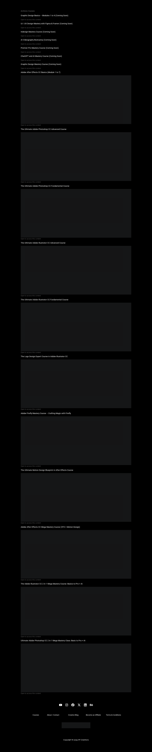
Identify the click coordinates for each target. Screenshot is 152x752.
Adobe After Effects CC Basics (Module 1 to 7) (40, 72)
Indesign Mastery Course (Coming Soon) (38, 32)
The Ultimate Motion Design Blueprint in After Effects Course (47, 470)
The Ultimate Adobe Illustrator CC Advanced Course (43, 243)
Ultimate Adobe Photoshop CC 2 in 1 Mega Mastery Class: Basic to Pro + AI (53, 640)
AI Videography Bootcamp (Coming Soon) (38, 40)
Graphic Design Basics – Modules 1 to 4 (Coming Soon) (44, 15)
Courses (36, 715)
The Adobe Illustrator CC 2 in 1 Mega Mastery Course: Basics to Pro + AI (51, 584)
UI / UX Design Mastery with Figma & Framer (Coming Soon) (47, 23)
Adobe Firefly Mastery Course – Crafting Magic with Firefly (46, 413)
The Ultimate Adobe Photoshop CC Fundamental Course (45, 186)
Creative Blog (73, 715)
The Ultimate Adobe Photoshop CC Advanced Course (43, 129)
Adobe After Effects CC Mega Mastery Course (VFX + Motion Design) (50, 527)
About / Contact (53, 715)
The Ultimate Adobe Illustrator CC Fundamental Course (44, 299)
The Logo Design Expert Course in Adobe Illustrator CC (44, 356)
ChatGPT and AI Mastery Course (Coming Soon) (41, 56)
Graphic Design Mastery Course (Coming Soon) (41, 64)
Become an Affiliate (93, 715)
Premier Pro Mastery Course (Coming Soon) (40, 48)
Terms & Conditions (113, 715)
